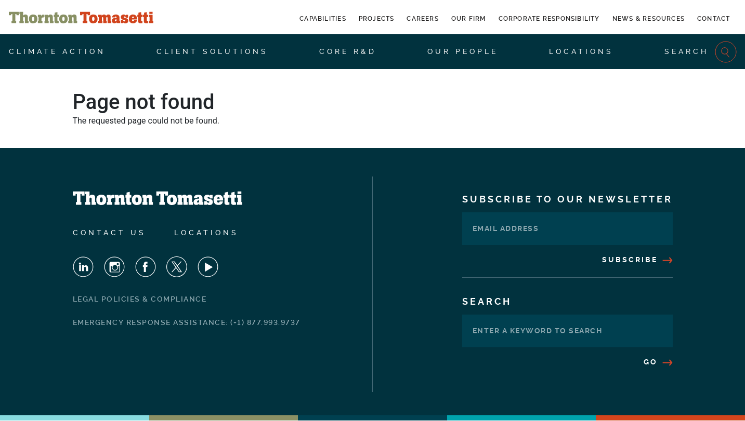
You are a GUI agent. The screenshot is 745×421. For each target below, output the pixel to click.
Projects (377, 18)
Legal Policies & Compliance (140, 299)
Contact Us (109, 232)
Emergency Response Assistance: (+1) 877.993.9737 (186, 322)
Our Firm (468, 18)
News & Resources (648, 18)
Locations (581, 51)
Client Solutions (212, 51)
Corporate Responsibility (549, 18)
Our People (462, 51)
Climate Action (57, 51)
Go (658, 362)
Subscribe (637, 259)
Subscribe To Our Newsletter (567, 199)
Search (700, 52)
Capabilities (322, 18)
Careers (422, 18)
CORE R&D (347, 51)
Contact (713, 18)
